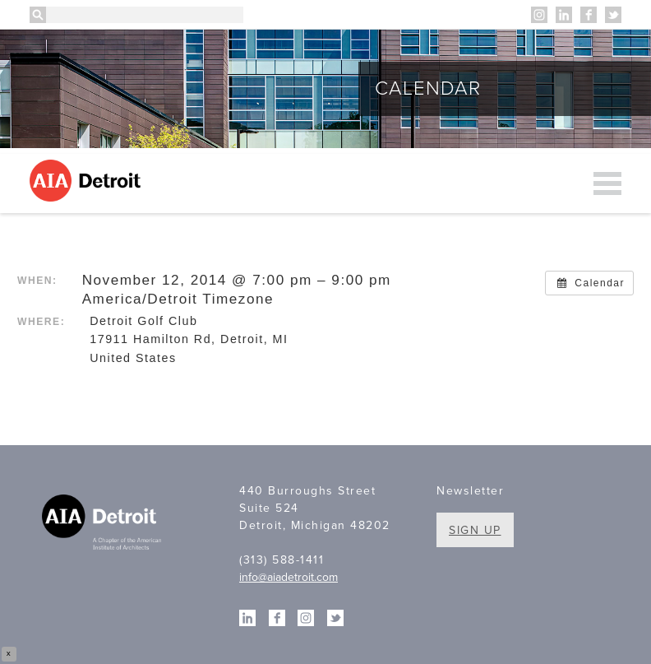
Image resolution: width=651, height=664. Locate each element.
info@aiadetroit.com (288, 577)
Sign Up (475, 530)
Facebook (588, 15)
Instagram (539, 15)
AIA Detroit (87, 181)
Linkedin (564, 15)
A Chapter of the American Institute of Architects (103, 524)
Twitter (613, 15)
